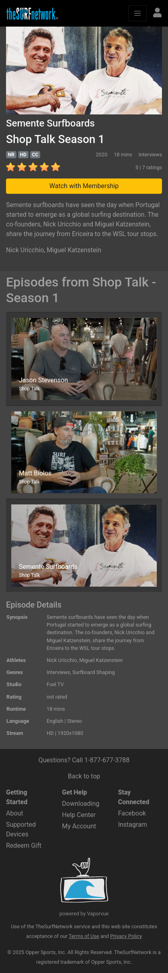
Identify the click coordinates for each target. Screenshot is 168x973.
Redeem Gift (23, 845)
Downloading (80, 803)
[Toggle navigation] (137, 13)
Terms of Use (84, 936)
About (14, 813)
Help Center (79, 815)
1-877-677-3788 (106, 760)
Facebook (132, 813)
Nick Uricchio (25, 250)
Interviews (58, 672)
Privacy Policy (126, 936)
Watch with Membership (84, 186)
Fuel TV (55, 684)
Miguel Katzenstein (74, 250)
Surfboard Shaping (93, 672)
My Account (79, 826)
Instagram (132, 824)
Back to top (84, 776)
